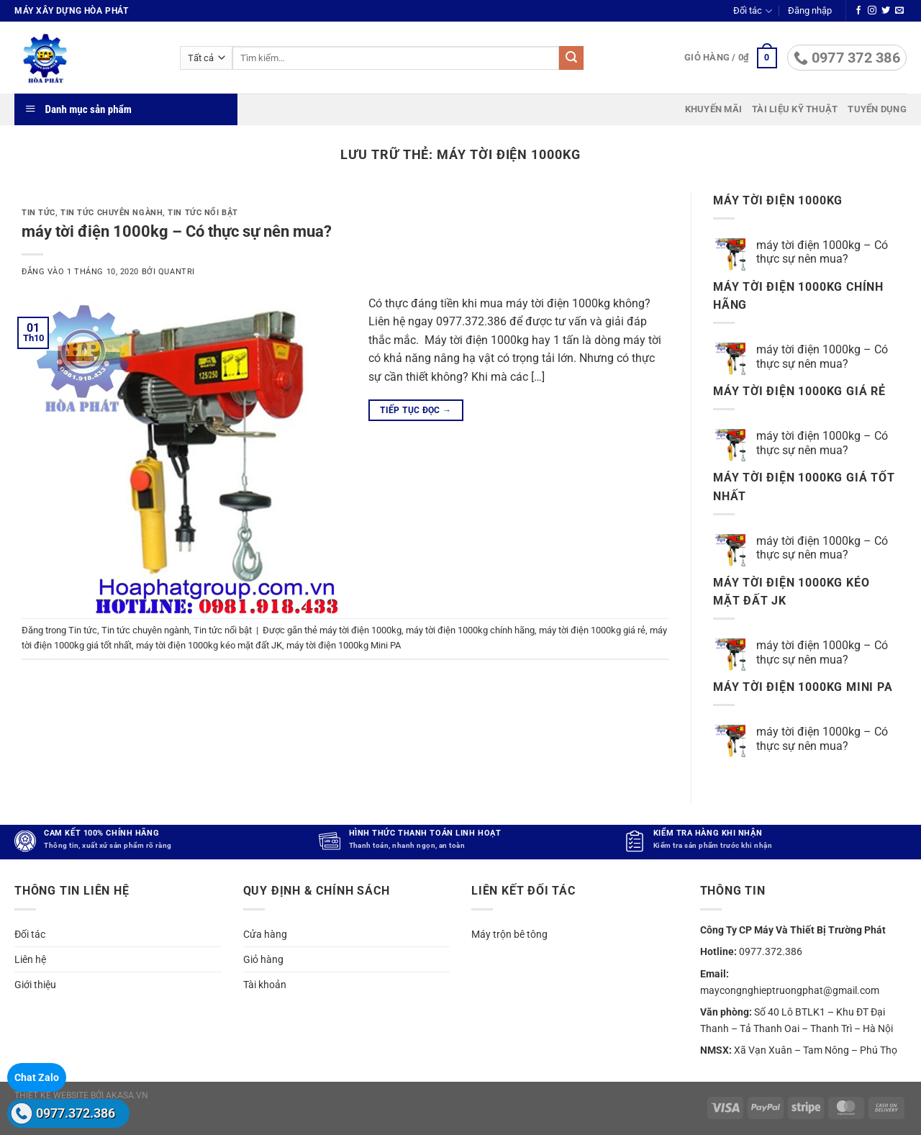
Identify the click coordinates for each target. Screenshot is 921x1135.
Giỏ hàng (263, 959)
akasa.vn (127, 1095)
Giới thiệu (35, 984)
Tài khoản (264, 984)
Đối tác (752, 11)
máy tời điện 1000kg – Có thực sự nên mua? (177, 231)
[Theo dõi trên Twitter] (885, 11)
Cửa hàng (265, 933)
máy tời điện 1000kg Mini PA (343, 645)
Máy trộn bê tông (509, 933)
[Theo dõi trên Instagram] (872, 11)
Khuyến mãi (714, 109)
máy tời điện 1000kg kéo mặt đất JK (209, 645)
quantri (176, 271)
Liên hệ (30, 959)
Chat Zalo (36, 1077)
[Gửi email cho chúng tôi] (899, 11)
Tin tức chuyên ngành (111, 212)
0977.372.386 (75, 1113)
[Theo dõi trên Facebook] (858, 11)
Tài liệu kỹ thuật (795, 109)
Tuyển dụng (877, 109)
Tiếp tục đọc (415, 410)
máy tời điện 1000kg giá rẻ (592, 630)
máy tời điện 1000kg (360, 630)
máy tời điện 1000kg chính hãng (470, 630)
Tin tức (38, 212)
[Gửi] (571, 58)
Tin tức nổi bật (202, 212)
